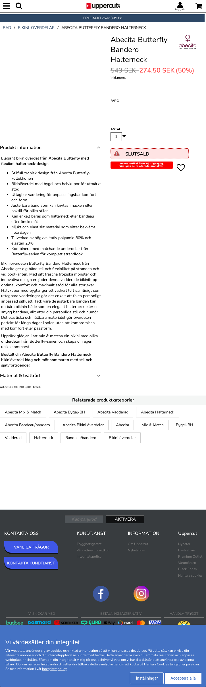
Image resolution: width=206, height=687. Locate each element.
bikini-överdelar (36, 27)
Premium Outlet (190, 556)
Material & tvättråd (20, 376)
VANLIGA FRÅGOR (31, 547)
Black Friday (187, 569)
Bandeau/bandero (80, 437)
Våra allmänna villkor (93, 550)
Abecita (122, 425)
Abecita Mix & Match (23, 412)
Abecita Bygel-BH (69, 412)
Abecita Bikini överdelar (83, 425)
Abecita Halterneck (157, 412)
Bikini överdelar (122, 437)
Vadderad (13, 437)
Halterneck (43, 437)
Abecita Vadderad (112, 412)
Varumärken (187, 562)
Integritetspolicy (89, 556)
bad (7, 27)
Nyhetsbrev (136, 550)
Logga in (180, 9)
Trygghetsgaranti (89, 544)
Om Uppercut (138, 544)
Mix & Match (153, 425)
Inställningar (147, 678)
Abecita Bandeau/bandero (27, 425)
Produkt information (20, 147)
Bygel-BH (184, 425)
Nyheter (184, 544)
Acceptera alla (183, 678)
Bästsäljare (186, 550)
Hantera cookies (190, 575)
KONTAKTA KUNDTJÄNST (31, 563)
